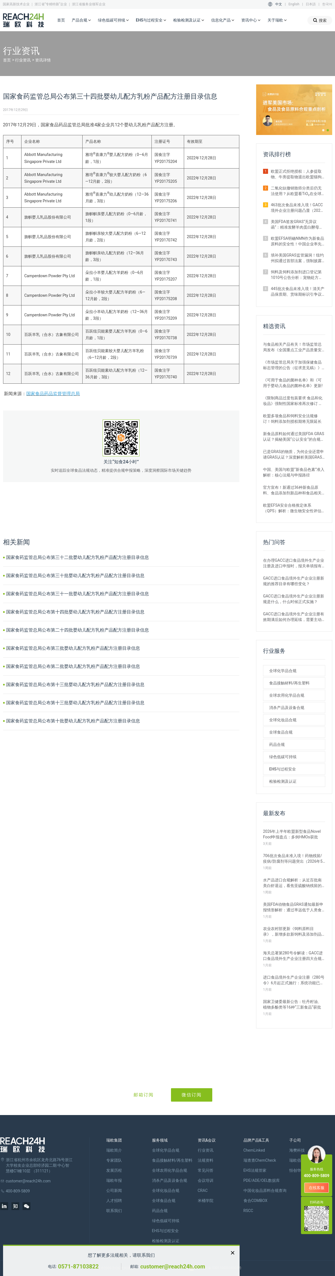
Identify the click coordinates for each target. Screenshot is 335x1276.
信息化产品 (223, 20)
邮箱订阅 (144, 1094)
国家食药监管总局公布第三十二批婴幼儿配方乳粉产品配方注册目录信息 (77, 557)
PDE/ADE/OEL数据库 (262, 1180)
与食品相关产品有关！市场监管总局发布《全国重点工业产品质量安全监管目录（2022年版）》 (292, 347)
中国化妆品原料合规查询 (265, 1190)
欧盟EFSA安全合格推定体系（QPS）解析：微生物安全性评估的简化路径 (292, 508)
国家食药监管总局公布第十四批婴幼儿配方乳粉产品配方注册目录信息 (75, 612)
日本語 (311, 4)
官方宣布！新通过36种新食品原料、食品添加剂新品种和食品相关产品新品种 (292, 490)
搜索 (320, 20)
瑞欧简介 (114, 1150)
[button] (323, 130)
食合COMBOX (255, 1200)
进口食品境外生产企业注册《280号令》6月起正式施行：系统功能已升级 (293, 980)
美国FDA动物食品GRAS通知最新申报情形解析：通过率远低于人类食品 (293, 907)
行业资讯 (23, 60)
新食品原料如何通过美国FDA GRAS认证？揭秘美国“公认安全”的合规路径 (293, 436)
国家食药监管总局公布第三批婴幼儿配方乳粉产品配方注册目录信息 (73, 648)
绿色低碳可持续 (113, 20)
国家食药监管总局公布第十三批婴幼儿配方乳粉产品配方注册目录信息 (75, 684)
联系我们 (114, 1210)
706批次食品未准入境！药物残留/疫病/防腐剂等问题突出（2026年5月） (292, 858)
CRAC (203, 1190)
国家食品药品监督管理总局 (53, 393)
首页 (61, 20)
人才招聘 (114, 1200)
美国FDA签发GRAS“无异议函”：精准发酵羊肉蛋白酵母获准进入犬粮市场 (297, 224)
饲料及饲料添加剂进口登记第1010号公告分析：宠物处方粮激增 (296, 275)
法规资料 (205, 1160)
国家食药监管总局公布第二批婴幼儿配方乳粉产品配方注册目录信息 (73, 666)
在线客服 (316, 1187)
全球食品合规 (281, 732)
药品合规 (277, 744)
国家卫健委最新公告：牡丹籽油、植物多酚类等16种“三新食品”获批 (292, 1004)
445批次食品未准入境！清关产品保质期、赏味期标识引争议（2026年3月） (297, 291)
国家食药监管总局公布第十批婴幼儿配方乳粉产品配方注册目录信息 (73, 721)
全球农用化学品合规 (286, 695)
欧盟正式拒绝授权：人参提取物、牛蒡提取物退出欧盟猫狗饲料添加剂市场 (296, 174)
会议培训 (205, 1180)
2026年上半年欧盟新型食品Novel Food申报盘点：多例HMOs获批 (292, 834)
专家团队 (114, 1160)
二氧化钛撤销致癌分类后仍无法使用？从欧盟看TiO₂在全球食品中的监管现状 (296, 191)
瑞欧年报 (114, 1180)
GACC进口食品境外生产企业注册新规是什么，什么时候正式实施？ (293, 599)
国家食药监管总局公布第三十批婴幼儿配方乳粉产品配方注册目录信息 (75, 575)
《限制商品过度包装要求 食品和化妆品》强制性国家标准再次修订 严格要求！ (292, 401)
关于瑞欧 (277, 20)
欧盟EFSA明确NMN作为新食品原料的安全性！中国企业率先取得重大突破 (297, 241)
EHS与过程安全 (151, 20)
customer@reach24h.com (172, 1266)
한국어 (327, 4)
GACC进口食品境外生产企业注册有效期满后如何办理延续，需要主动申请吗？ (293, 617)
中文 (278, 4)
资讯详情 (43, 60)
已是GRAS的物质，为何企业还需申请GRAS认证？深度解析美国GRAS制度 (293, 454)
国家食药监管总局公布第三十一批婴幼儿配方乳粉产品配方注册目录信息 (77, 593)
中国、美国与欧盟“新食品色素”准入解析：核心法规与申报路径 (293, 472)
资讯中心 (251, 20)
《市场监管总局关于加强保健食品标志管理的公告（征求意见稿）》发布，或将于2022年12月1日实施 (292, 365)
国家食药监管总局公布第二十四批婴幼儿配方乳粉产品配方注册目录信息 (77, 630)
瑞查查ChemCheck (260, 1160)
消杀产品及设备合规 (286, 707)
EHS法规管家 (255, 1170)
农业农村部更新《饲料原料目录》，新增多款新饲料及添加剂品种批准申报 (292, 931)
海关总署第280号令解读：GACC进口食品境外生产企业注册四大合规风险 (293, 956)
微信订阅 (192, 1094)
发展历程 (114, 1170)
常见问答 (205, 1170)
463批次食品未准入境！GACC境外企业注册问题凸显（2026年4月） (297, 208)
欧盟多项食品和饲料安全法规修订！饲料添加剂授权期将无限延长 (292, 419)
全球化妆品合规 (283, 720)
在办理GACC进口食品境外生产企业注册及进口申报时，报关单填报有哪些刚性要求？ (293, 563)
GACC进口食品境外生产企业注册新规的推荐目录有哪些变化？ (293, 581)
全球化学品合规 (283, 670)
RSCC (248, 1210)
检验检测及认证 (188, 20)
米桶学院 (205, 1200)
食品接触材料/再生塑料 (289, 683)
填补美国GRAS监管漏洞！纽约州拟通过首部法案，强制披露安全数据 (297, 258)
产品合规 (81, 20)
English (293, 4)
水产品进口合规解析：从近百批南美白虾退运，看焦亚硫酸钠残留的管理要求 (292, 883)
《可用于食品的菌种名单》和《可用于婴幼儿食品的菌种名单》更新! (293, 383)
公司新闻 (114, 1190)
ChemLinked (254, 1150)
